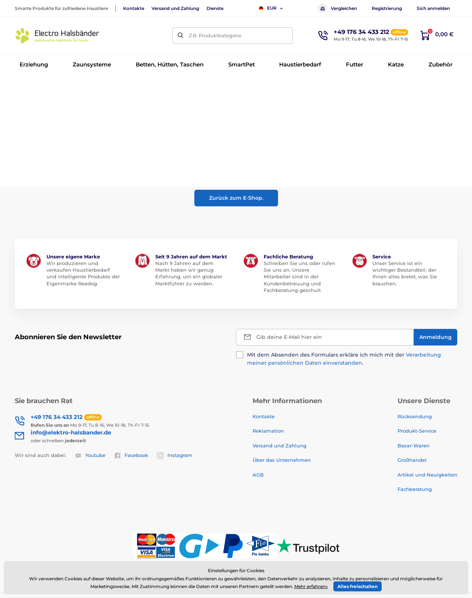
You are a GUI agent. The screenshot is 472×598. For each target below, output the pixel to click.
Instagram (174, 455)
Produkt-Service (417, 431)
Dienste (214, 8)
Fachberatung (415, 489)
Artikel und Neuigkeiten (427, 475)
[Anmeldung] (435, 337)
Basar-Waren (414, 445)
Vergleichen (337, 8)
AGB (258, 475)
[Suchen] (180, 35)
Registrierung (387, 8)
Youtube (90, 455)
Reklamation (268, 431)
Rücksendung (415, 416)
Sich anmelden (433, 8)
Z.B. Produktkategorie (215, 35)
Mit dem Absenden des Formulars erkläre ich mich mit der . (344, 358)
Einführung (27, 87)
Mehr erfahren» (311, 586)
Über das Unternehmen (282, 460)
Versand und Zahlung (175, 8)
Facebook (131, 455)
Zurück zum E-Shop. (236, 198)
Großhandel (412, 460)
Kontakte (133, 8)
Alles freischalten (357, 586)
